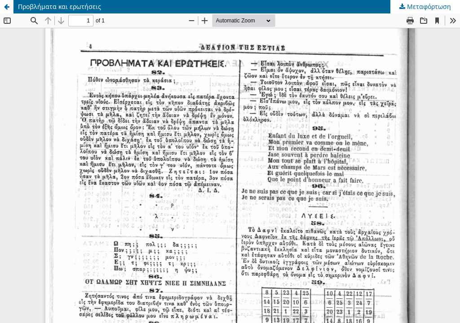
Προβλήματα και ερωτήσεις (59, 6)
